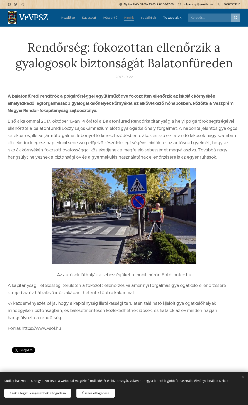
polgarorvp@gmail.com (198, 4)
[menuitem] (65, 17)
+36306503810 (231, 4)
